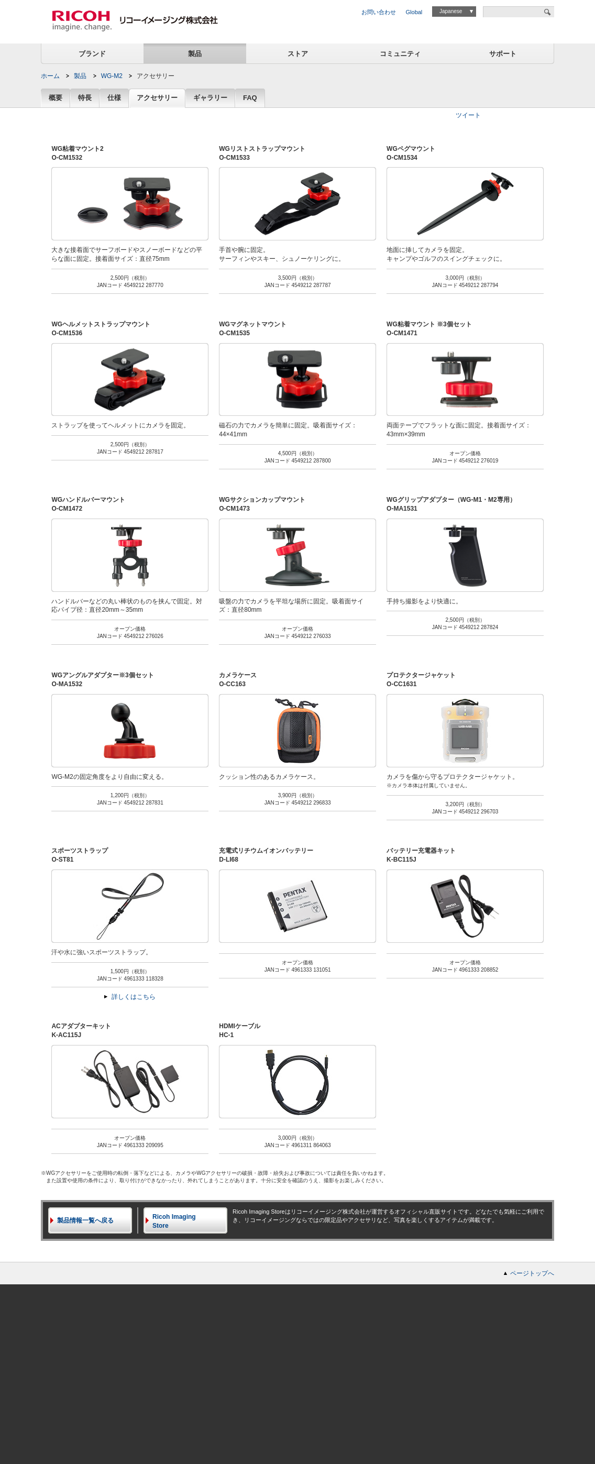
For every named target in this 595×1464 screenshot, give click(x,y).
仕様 (114, 98)
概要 (55, 98)
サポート (502, 54)
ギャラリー (210, 98)
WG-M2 (112, 76)
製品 (195, 54)
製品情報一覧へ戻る (85, 1220)
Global (414, 12)
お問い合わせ (378, 12)
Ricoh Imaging (189, 1221)
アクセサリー (157, 98)
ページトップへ (532, 1273)
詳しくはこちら (134, 996)
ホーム (50, 76)
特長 (85, 98)
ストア (298, 54)
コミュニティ (400, 54)
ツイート (468, 115)
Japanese (450, 11)
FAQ (250, 98)
